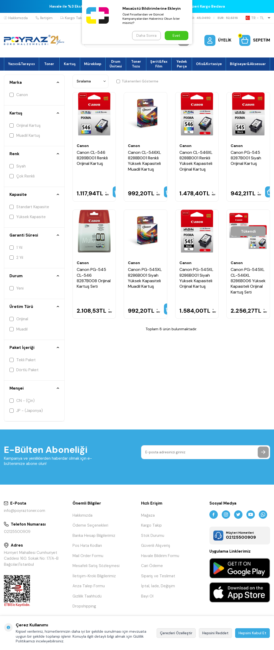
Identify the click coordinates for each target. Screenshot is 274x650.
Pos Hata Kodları (87, 545)
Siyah (17, 166)
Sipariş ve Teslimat (158, 576)
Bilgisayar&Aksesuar (248, 64)
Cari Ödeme (152, 565)
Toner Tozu (136, 63)
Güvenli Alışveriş (155, 545)
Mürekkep (92, 64)
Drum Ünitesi (116, 63)
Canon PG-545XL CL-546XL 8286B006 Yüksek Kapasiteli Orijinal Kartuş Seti (248, 281)
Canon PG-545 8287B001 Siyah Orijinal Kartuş (246, 158)
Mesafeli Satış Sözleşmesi (96, 565)
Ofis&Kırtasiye (209, 64)
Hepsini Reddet (215, 633)
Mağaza (148, 515)
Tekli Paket (22, 360)
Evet (176, 35)
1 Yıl (15, 247)
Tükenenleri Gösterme (137, 81)
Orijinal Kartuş (25, 125)
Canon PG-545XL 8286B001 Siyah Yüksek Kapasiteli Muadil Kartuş (145, 278)
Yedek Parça (182, 63)
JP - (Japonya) (26, 410)
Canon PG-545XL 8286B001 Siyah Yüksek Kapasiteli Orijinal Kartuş (196, 278)
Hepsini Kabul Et (252, 633)
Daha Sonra (146, 35)
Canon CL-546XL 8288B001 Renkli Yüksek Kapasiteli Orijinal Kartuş (196, 161)
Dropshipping (84, 606)
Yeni (16, 288)
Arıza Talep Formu (89, 586)
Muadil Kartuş (24, 135)
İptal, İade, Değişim (158, 586)
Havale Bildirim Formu (160, 555)
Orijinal (18, 319)
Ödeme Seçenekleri (90, 525)
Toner (49, 64)
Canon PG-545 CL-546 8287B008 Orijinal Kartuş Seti (94, 278)
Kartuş (70, 64)
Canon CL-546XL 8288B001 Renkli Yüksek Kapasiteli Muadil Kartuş (144, 161)
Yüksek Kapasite (27, 216)
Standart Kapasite (29, 206)
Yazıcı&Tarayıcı (21, 64)
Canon (18, 94)
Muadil (18, 329)
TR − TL (258, 17)
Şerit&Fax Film (158, 63)
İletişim (44, 17)
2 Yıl (16, 257)
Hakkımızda (16, 17)
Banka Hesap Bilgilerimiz (94, 535)
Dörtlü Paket (24, 370)
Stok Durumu (152, 535)
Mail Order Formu (88, 555)
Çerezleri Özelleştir (176, 633)
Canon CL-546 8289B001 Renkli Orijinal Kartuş (92, 158)
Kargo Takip (72, 17)
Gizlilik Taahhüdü (87, 596)
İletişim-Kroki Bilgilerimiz (94, 576)
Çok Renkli (22, 176)
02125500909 (17, 531)
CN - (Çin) (22, 400)
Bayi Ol (147, 596)
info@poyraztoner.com (24, 510)
